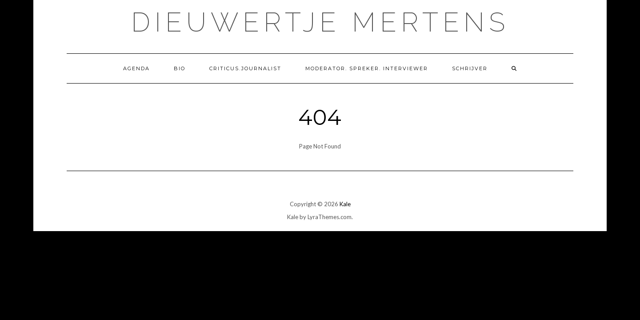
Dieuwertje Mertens (320, 22)
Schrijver (470, 68)
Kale (345, 204)
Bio (179, 68)
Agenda (136, 68)
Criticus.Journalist (245, 68)
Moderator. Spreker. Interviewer (366, 68)
